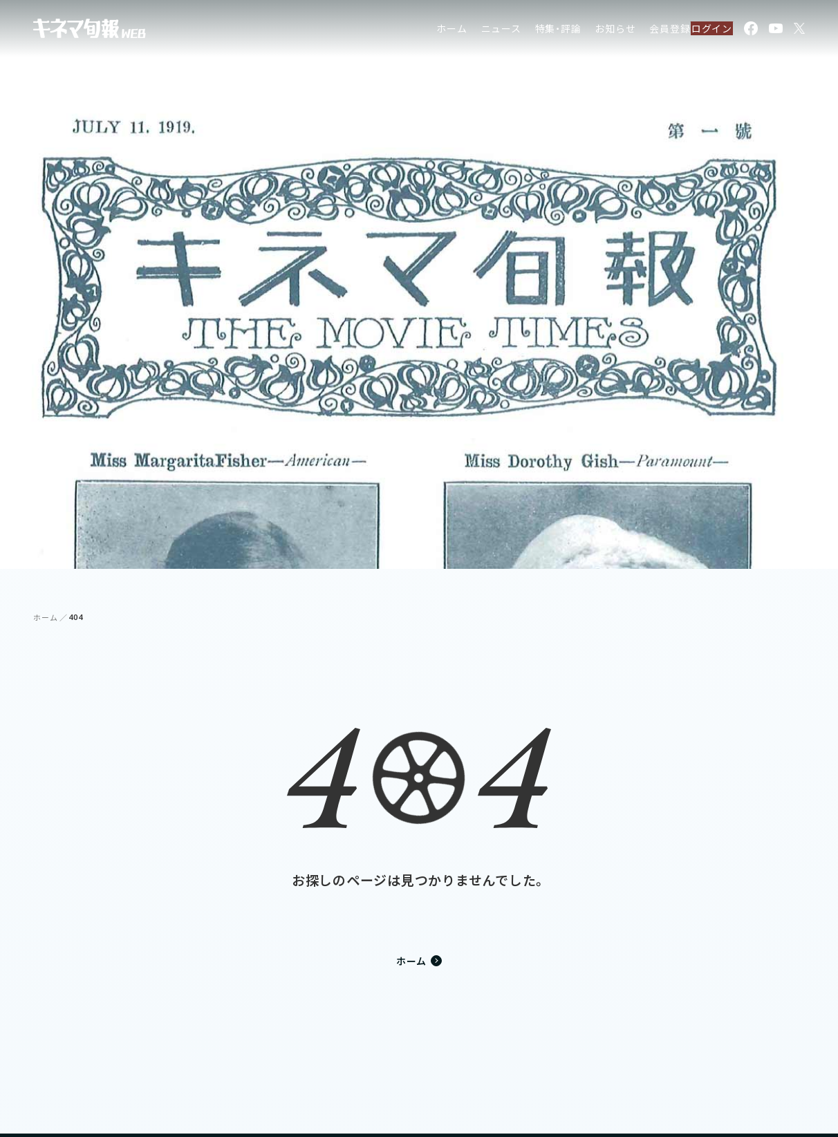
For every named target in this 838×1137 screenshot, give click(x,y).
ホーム (423, 30)
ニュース (472, 30)
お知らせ (586, 30)
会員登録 (641, 30)
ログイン (704, 30)
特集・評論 (529, 30)
